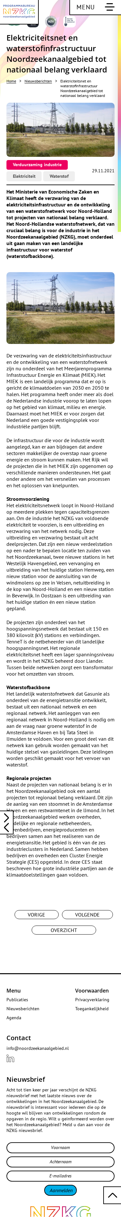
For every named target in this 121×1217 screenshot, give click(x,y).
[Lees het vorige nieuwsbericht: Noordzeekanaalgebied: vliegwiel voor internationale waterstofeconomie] (6, 816)
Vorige (36, 914)
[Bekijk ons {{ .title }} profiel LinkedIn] (10, 1058)
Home (11, 81)
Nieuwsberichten (38, 81)
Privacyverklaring (92, 1000)
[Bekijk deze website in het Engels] (108, 23)
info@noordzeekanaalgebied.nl (37, 1048)
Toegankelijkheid (92, 1009)
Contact (18, 1037)
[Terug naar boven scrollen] (112, 1195)
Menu (13, 990)
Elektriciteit (24, 176)
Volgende (87, 914)
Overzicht (64, 930)
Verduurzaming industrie (37, 164)
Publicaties (17, 1000)
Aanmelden (61, 1190)
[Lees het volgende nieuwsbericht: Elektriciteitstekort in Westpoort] (6, 828)
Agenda (13, 1018)
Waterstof (59, 176)
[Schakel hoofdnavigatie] (95, 7)
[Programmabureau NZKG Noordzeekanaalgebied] (19, 12)
